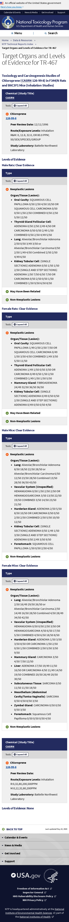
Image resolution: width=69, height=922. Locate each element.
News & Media (31, 12)
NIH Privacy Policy (33, 900)
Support (61, 12)
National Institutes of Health (35, 916)
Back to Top (14, 829)
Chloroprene (16, 116)
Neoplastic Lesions (22, 189)
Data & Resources (22, 40)
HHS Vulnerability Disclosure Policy (33, 896)
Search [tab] (53, 33)
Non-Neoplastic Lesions (25, 299)
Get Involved (47, 12)
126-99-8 (11, 118)
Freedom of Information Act (33, 888)
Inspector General (33, 892)
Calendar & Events (12, 12)
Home (5, 40)
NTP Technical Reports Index (17, 44)
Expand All (21, 105)
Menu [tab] (18, 33)
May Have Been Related (25, 291)
